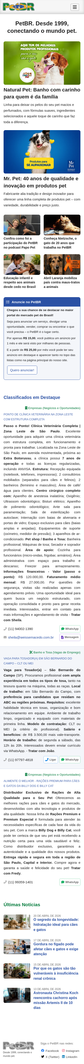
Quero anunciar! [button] (22, 370)
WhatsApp (71, 628)
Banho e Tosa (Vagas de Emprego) (56, 652)
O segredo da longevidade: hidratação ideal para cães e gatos (56, 924)
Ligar (53, 759)
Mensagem (72, 637)
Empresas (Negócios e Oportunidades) (54, 408)
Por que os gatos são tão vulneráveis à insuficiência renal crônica (56, 973)
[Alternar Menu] (75, 7)
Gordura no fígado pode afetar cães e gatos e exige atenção (56, 949)
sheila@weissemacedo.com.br (31, 637)
